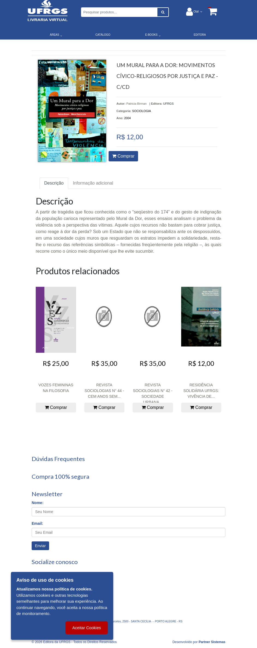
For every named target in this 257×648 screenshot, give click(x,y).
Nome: (38, 503)
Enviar (40, 546)
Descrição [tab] (54, 183)
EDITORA (200, 34)
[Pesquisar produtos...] (119, 12)
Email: (37, 523)
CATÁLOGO (102, 34)
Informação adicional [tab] (93, 183)
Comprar (123, 156)
